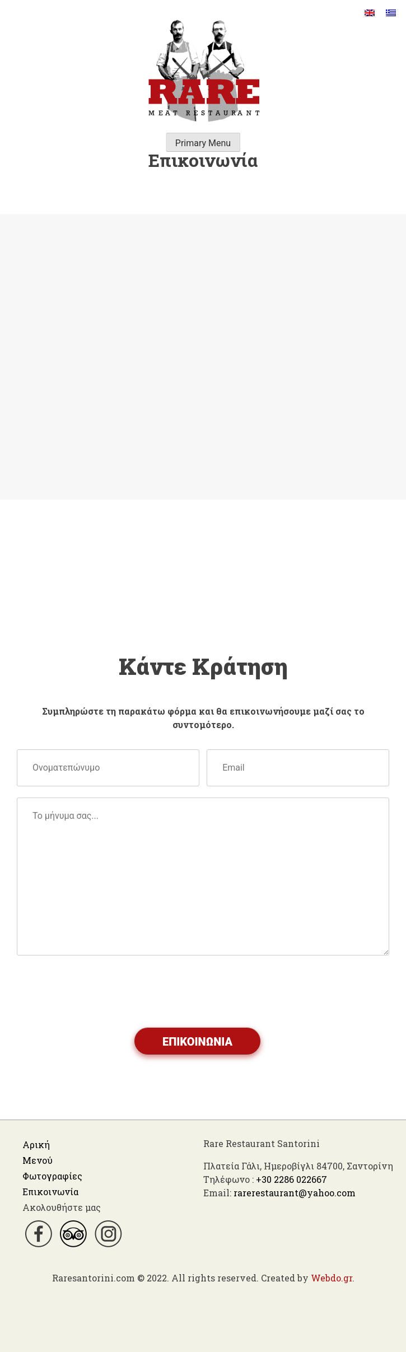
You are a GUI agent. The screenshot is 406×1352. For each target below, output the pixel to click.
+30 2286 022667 (291, 1179)
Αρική (36, 1144)
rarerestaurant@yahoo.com (295, 1193)
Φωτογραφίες (52, 1176)
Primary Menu (203, 143)
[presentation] (102, 992)
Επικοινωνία (50, 1191)
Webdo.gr (331, 1278)
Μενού (37, 1160)
